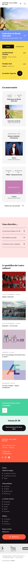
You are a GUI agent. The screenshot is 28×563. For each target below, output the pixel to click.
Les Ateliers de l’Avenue (9, 473)
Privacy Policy (19, 557)
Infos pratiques (7, 483)
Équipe (4, 509)
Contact (5, 506)
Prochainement (20, 46)
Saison (4, 468)
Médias (4, 516)
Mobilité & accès (7, 491)
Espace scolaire (6, 529)
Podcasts (5, 521)
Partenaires (5, 511)
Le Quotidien (6, 519)
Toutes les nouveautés (13, 206)
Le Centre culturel (8, 499)
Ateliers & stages (7, 470)
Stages (4, 478)
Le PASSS (5, 489)
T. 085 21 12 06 (6, 451)
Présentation (6, 502)
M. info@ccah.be (6, 453)
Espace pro (5, 532)
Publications (6, 524)
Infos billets (6, 486)
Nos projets (6, 504)
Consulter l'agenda (12, 73)
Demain (8, 46)
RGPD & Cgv (6, 493)
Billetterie (14, 537)
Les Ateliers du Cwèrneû (9, 476)
